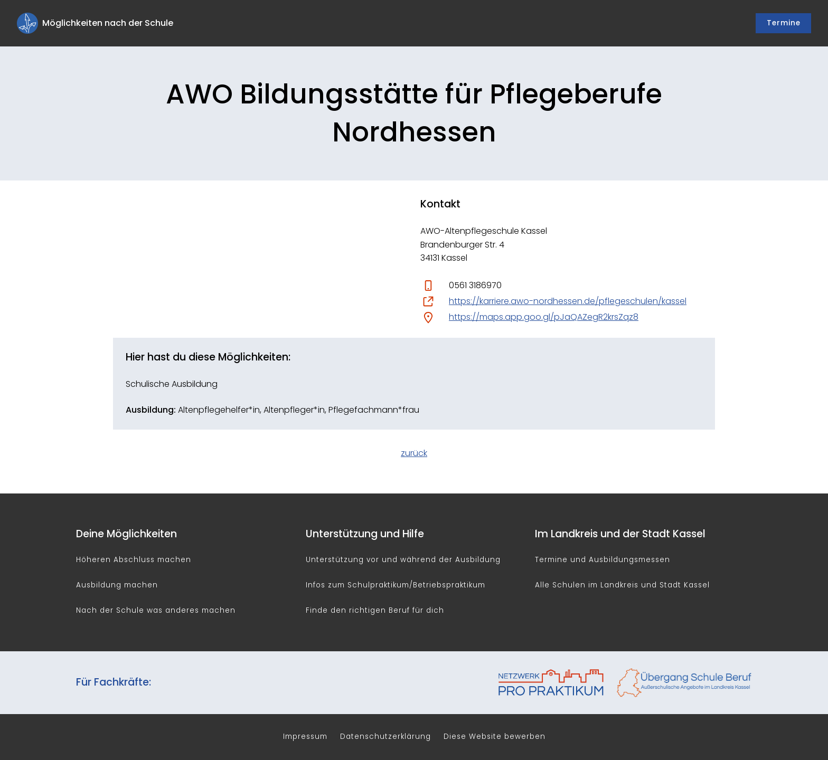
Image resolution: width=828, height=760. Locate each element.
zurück (414, 453)
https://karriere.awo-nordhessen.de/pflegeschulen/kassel (567, 301)
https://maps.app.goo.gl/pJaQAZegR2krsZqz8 (543, 317)
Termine (784, 23)
